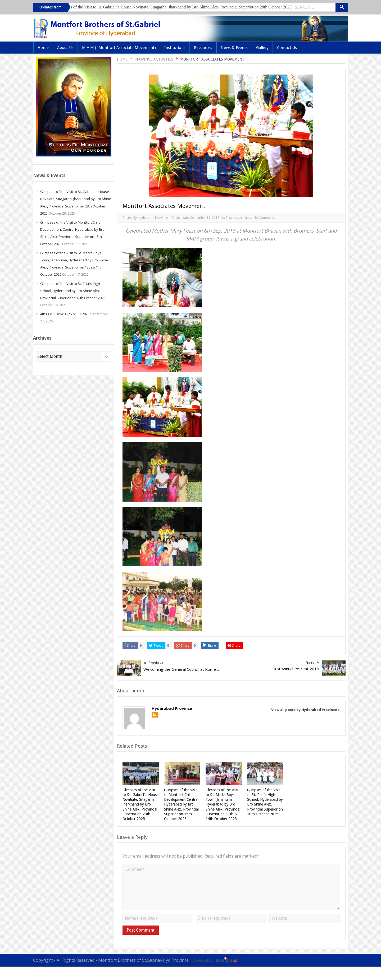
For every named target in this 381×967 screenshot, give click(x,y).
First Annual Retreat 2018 (295, 668)
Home (43, 47)
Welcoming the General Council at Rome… (181, 669)
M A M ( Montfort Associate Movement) (119, 47)
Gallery (262, 47)
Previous (154, 663)
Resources (203, 47)
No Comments (264, 218)
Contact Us (287, 47)
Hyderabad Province (153, 218)
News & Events (234, 47)
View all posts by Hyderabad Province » (305, 709)
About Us (65, 47)
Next (312, 662)
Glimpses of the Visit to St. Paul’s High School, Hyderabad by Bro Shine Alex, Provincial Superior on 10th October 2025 (72, 290)
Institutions (174, 47)
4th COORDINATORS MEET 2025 (64, 314)
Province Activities (239, 218)
